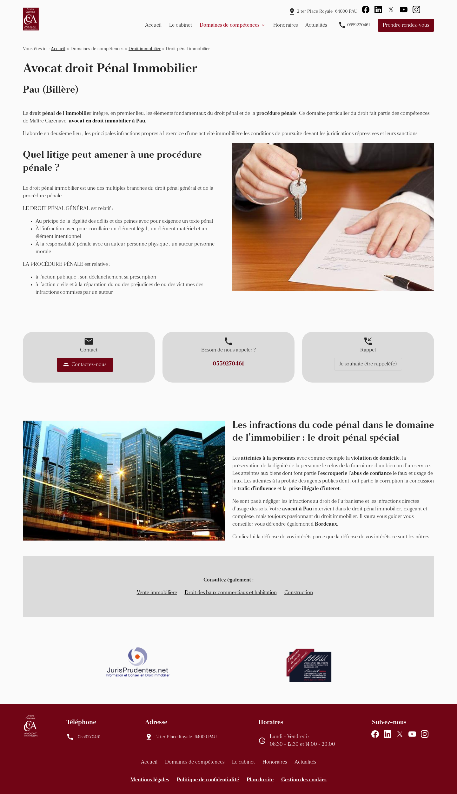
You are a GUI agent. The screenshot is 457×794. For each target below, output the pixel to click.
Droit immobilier (145, 49)
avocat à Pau (297, 509)
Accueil (153, 25)
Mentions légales (149, 780)
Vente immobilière (157, 592)
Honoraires (285, 25)
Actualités (316, 25)
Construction (298, 592)
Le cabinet (180, 25)
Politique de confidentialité (208, 780)
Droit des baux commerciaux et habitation (231, 592)
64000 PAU (327, 11)
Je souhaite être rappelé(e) (368, 364)
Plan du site (260, 780)
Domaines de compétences (229, 25)
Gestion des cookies (304, 780)
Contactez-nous (84, 364)
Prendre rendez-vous (406, 25)
